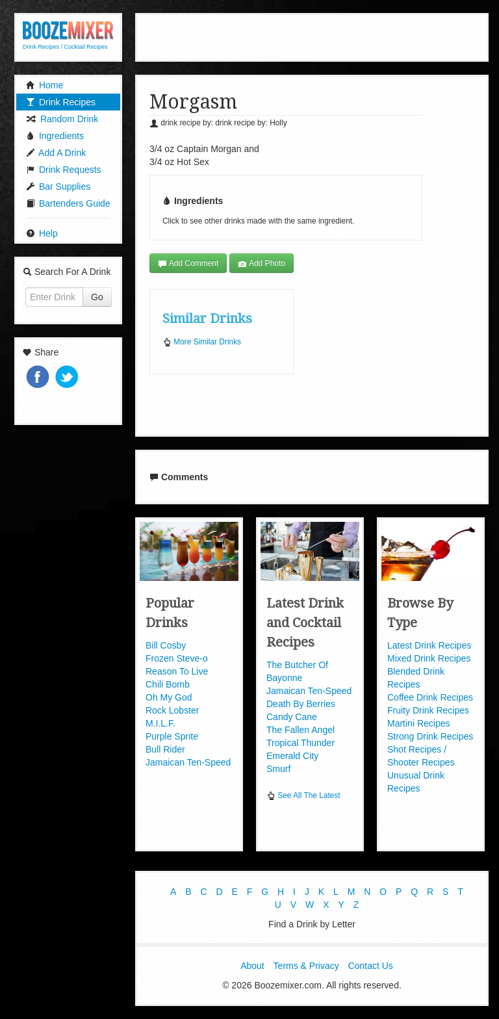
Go (97, 297)
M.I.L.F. (160, 723)
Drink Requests (63, 169)
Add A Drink (56, 153)
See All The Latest (303, 795)
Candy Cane (291, 717)
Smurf (278, 769)
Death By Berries (300, 704)
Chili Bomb (168, 684)
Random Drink (62, 119)
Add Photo (261, 263)
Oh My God (169, 697)
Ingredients (55, 136)
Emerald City (292, 756)
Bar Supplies (58, 186)
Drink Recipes (61, 102)
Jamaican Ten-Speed (188, 762)
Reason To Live (177, 671)
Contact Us (370, 966)
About (252, 966)
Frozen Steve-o (177, 658)
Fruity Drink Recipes (428, 710)
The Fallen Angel (300, 730)
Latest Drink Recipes (429, 645)
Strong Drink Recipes (430, 736)
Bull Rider (165, 749)
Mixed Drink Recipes (428, 658)
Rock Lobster (172, 710)
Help (42, 233)
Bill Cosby (166, 645)
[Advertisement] (312, 35)
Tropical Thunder (300, 743)
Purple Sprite (172, 736)
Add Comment (188, 263)
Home (44, 85)
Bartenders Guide (68, 203)
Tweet (68, 378)
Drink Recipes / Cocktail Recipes (65, 47)
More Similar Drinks (201, 341)
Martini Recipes (418, 723)
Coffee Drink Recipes (430, 697)
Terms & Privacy (306, 966)
